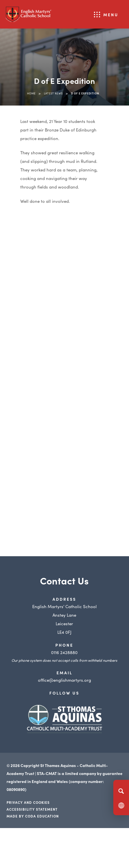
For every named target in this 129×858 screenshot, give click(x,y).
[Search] (121, 791)
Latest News (53, 93)
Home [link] (31, 93)
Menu (110, 14)
